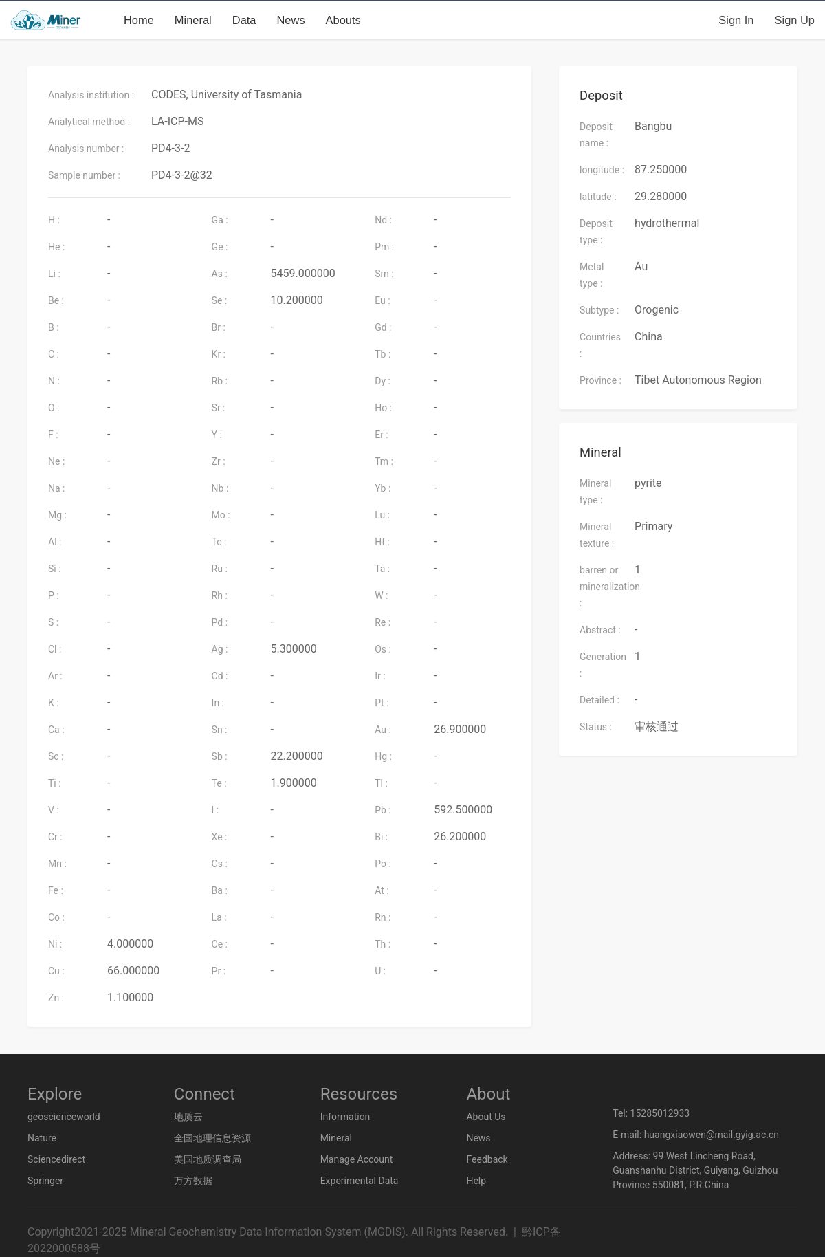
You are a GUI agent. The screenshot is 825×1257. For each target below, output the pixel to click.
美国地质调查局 (207, 1159)
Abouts (343, 20)
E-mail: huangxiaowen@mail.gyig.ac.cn (696, 1134)
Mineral (193, 20)
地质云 (188, 1116)
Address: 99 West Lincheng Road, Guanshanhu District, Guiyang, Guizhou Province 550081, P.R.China (695, 1170)
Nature (42, 1138)
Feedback (486, 1159)
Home (139, 20)
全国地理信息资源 (212, 1138)
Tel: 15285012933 (651, 1113)
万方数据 (193, 1180)
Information (345, 1116)
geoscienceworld (64, 1116)
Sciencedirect (56, 1159)
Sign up (795, 20)
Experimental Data (359, 1180)
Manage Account (356, 1159)
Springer (45, 1180)
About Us (485, 1116)
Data (244, 20)
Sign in (736, 20)
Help (476, 1180)
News (291, 20)
